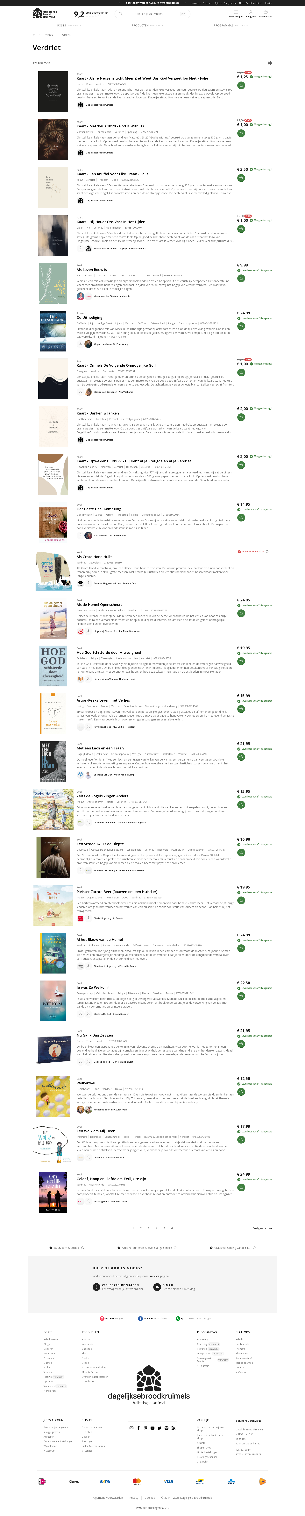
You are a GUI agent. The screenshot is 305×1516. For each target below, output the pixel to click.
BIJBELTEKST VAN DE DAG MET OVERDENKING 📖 (152, 3)
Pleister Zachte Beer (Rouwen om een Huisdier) (117, 891)
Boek (79, 265)
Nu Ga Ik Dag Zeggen (95, 1035)
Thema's (243, 3)
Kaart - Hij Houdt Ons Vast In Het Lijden (111, 221)
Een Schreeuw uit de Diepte (100, 843)
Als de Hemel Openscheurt (99, 604)
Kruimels (195, 3)
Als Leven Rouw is (92, 269)
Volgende (262, 1228)
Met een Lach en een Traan (100, 748)
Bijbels (218, 3)
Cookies (150, 1497)
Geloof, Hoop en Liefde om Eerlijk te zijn (111, 1178)
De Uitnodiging (89, 317)
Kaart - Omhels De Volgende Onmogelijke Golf (116, 365)
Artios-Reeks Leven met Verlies (103, 700)
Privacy (133, 1497)
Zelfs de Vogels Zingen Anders (102, 796)
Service (268, 3)
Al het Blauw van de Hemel (100, 939)
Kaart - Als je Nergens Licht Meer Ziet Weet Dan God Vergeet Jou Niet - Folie (142, 78)
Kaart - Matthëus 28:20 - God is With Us (110, 126)
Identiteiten (256, 3)
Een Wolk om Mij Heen (96, 1131)
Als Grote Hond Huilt (94, 556)
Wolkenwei (86, 1083)
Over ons (207, 3)
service (154, 1276)
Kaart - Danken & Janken (98, 413)
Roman (80, 313)
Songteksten (230, 3)
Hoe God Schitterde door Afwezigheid (109, 652)
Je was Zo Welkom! (93, 987)
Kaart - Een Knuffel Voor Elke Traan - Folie (113, 174)
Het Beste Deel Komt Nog (99, 509)
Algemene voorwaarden (108, 1497)
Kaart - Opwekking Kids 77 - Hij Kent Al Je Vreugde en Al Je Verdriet (134, 461)
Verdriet (65, 35)
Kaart (79, 74)
